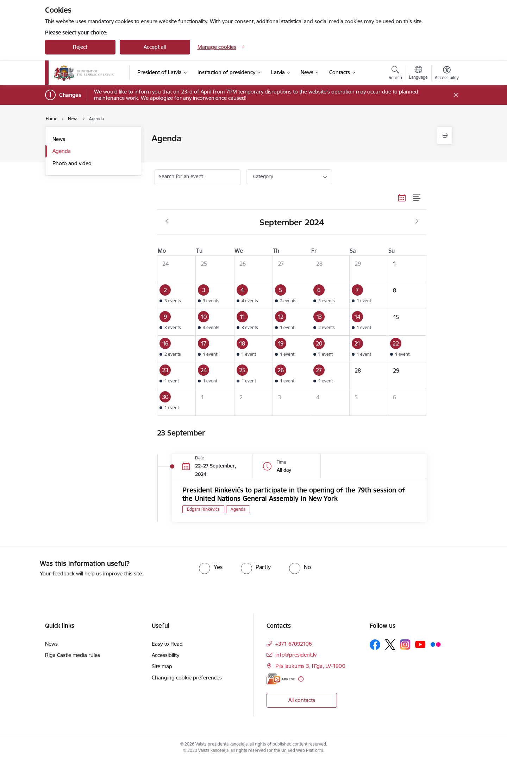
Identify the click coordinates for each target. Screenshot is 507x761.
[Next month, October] (416, 221)
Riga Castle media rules (72, 655)
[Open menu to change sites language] (418, 73)
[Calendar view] (402, 197)
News (58, 139)
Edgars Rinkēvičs (203, 509)
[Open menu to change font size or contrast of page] (446, 73)
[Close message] (455, 95)
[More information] (300, 679)
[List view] (417, 197)
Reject (80, 47)
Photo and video (72, 163)
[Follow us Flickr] (435, 644)
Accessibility (165, 655)
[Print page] (444, 135)
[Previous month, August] (166, 221)
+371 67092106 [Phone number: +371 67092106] (293, 643)
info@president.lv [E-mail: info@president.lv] (296, 654)
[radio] (211, 567)
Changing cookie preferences (187, 677)
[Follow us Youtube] (420, 644)
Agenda (61, 151)
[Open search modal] (395, 73)
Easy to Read (167, 643)
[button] (176, 295)
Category (263, 176)
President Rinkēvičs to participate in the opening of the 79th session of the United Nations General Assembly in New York (293, 494)
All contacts (301, 700)
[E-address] (281, 679)
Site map (162, 666)
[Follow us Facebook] (375, 644)
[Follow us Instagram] (405, 644)
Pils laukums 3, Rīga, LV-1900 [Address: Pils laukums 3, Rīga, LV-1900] (310, 666)
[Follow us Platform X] (390, 644)
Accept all (155, 47)
